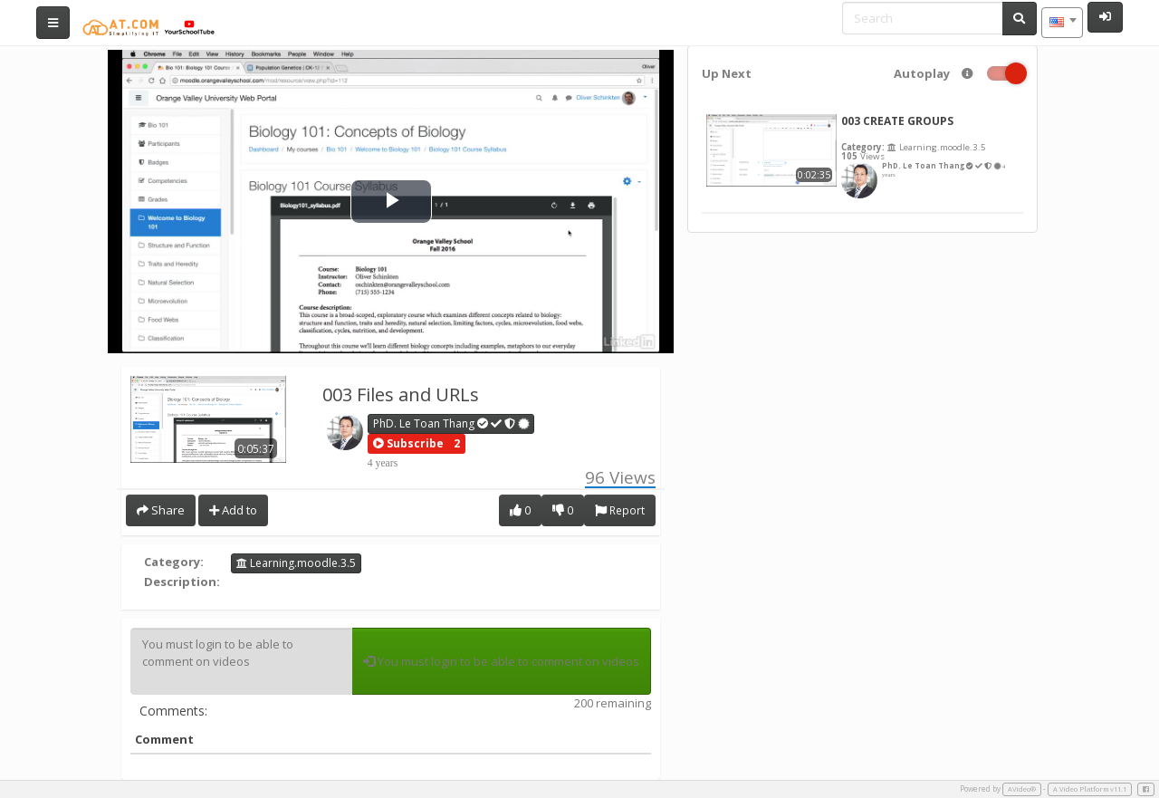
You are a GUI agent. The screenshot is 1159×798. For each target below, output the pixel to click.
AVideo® (1022, 788)
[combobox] (1062, 22)
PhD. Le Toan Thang (452, 423)
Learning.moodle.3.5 (296, 563)
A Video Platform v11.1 (1089, 788)
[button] (408, 444)
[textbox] (1062, 22)
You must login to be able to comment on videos (241, 661)
